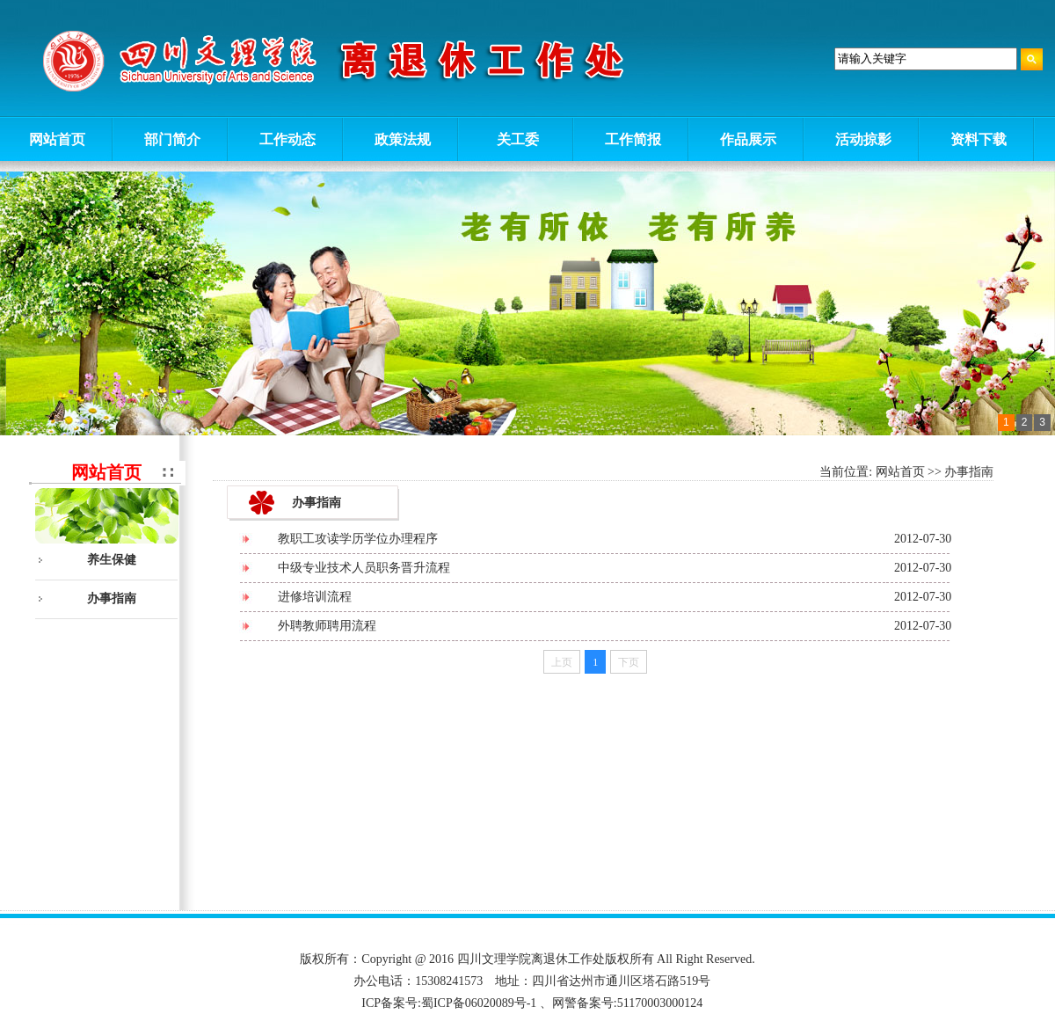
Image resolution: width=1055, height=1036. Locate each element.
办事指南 (111, 598)
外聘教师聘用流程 (327, 625)
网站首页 (900, 471)
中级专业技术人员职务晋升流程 (364, 567)
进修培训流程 (315, 596)
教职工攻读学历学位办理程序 (358, 538)
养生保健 (111, 559)
